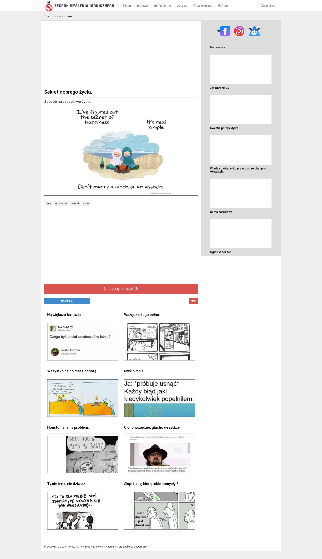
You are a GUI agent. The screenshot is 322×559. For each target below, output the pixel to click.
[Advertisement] (121, 54)
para (49, 203)
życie (86, 203)
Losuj (182, 5)
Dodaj (223, 5)
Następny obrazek (121, 288)
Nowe (142, 5)
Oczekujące (202, 5)
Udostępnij (67, 301)
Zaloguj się (268, 5)
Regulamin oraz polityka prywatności (126, 546)
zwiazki (75, 203)
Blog (126, 5)
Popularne (162, 5)
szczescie (60, 203)
